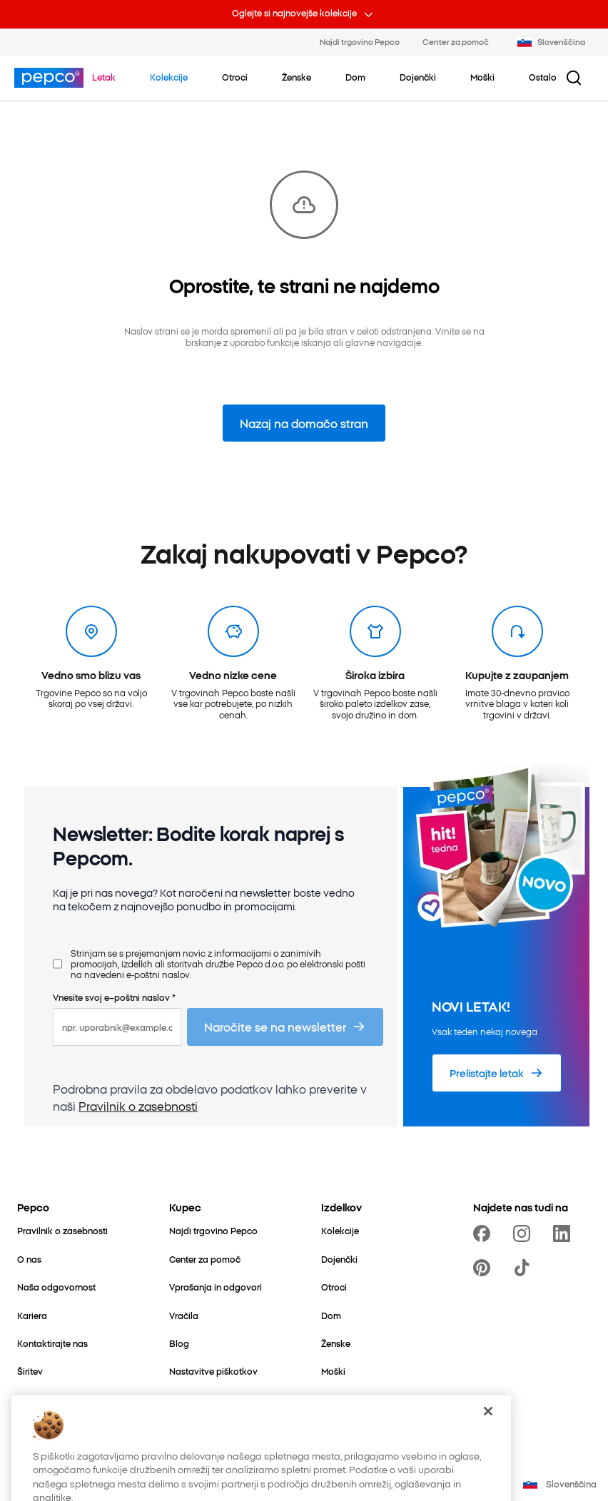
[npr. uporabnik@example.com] (117, 1027)
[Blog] (179, 1343)
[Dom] (331, 1315)
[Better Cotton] (45, 1427)
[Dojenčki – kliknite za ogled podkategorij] (418, 77)
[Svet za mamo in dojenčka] (72, 1399)
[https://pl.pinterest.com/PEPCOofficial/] (484, 1267)
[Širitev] (30, 1370)
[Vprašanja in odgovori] (215, 1286)
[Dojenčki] (339, 1258)
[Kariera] (32, 1315)
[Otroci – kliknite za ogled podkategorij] (234, 77)
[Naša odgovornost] (56, 1286)
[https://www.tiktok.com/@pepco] (524, 1267)
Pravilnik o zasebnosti (138, 1106)
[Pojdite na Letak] (103, 77)
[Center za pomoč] (204, 1258)
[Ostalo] (335, 1399)
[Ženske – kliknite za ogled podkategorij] (296, 77)
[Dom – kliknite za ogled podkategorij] (355, 77)
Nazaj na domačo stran (304, 423)
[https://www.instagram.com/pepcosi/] (524, 1233)
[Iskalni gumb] (573, 77)
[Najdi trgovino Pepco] (213, 1230)
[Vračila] (183, 1315)
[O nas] (29, 1258)
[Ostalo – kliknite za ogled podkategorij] (542, 77)
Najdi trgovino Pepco (360, 41)
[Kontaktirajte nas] (52, 1343)
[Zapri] (488, 1444)
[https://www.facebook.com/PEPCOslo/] (484, 1233)
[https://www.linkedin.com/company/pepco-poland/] (564, 1233)
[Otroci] (334, 1286)
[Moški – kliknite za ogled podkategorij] (482, 77)
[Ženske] (335, 1343)
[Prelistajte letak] (497, 1073)
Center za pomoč (455, 41)
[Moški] (333, 1370)
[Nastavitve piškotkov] (213, 1370)
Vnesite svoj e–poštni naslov (114, 997)
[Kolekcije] (340, 1230)
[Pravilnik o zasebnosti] (62, 1230)
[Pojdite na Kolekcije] (168, 77)
